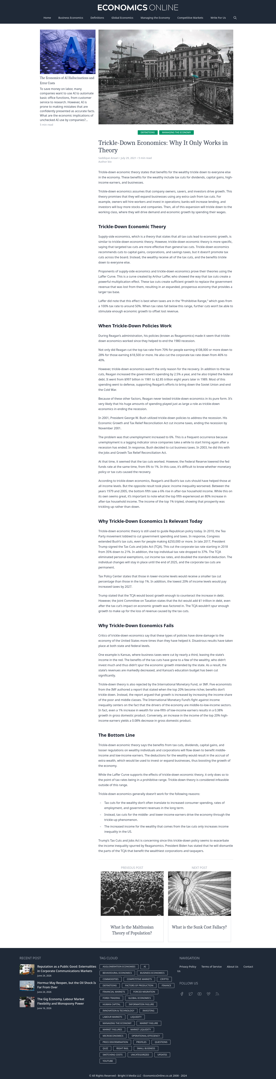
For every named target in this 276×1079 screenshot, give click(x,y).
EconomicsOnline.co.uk (157, 1075)
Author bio (105, 161)
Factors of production (139, 985)
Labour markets (112, 1016)
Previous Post (132, 868)
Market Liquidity (140, 1029)
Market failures (112, 1029)
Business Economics (70, 17)
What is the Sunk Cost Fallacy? (199, 927)
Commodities (111, 979)
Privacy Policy (188, 966)
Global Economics (122, 17)
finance (166, 985)
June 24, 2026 (44, 975)
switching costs (113, 1054)
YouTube (108, 1061)
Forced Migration (144, 991)
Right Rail (122, 1048)
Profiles (141, 1042)
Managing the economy (176, 132)
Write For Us (218, 17)
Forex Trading (111, 998)
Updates (162, 1054)
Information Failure (141, 1004)
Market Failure (149, 1023)
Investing (148, 1010)
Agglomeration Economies (119, 966)
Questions (161, 1042)
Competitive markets (139, 979)
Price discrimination (115, 1042)
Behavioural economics (117, 972)
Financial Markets (114, 991)
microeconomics (113, 1035)
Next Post (199, 868)
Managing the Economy (155, 17)
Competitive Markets (190, 17)
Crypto (164, 979)
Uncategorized (140, 1054)
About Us (232, 966)
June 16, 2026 (44, 1008)
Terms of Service (211, 966)
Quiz (105, 1048)
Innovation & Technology (118, 1010)
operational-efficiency (146, 1035)
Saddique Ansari (108, 158)
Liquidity (136, 1016)
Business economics (152, 972)
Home (47, 17)
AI (145, 966)
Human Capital (112, 1004)
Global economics (139, 998)
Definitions (97, 17)
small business (146, 1048)
